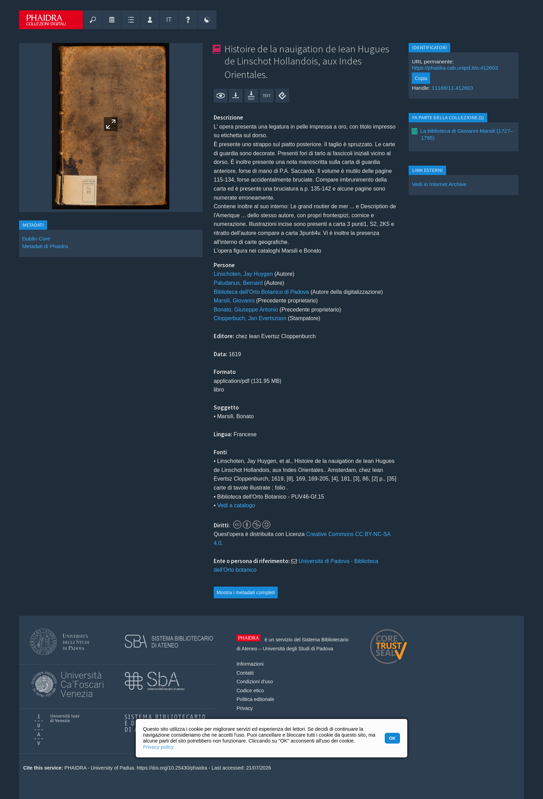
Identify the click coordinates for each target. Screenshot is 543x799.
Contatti (245, 673)
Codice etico (250, 690)
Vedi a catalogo (236, 505)
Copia (421, 78)
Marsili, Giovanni (234, 301)
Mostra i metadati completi (246, 592)
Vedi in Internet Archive (439, 184)
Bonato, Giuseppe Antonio (246, 310)
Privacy (245, 708)
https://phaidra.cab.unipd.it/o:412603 (455, 68)
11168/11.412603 (452, 88)
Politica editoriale (255, 699)
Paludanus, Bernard (238, 283)
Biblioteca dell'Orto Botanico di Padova (261, 292)
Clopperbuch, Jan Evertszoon (250, 318)
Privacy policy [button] (158, 747)
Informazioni (250, 664)
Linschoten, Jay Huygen (243, 274)
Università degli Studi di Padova (298, 648)
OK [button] (392, 738)
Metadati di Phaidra (45, 246)
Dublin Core (36, 239)
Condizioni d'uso (255, 681)
